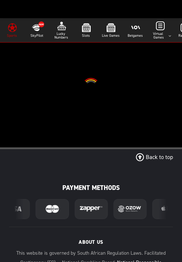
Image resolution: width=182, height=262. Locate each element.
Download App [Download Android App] (91, 182)
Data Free (39, 245)
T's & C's (143, 233)
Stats (91, 233)
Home (39, 222)
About (91, 222)
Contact (39, 233)
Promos (142, 222)
